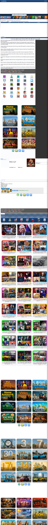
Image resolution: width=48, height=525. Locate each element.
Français (12, 69)
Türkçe (19, 71)
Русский (22, 70)
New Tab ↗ (9, 238)
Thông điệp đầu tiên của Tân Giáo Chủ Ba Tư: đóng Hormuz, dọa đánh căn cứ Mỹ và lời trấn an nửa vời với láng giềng (24, 284)
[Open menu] (4, 1)
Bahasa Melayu (19, 72)
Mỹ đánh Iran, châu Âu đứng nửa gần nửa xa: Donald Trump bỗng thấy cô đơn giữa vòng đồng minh (40, 300)
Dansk (9, 70)
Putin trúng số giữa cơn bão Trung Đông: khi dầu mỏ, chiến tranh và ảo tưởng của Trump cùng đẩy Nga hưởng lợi (40, 284)
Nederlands (6, 70)
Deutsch (8, 69)
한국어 (5, 71)
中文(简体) (8, 71)
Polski (15, 70)
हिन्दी (10, 72)
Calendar (38, 22)
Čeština (18, 70)
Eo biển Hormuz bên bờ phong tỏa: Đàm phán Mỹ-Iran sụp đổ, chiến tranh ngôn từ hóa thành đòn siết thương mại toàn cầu (40, 237)
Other (14, 20)
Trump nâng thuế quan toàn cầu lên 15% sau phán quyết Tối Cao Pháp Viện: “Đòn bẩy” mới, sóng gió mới (9, 363)
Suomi (12, 70)
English (5, 69)
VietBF (12, 20)
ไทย (5, 72)
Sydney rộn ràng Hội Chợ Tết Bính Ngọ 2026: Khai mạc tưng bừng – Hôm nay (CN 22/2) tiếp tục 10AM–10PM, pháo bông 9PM (40, 363)
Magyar (16, 71)
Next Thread (26, 215)
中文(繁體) (12, 71)
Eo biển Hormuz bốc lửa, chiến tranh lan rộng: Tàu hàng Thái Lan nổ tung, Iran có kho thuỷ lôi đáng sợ (40, 316)
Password (2, 21)
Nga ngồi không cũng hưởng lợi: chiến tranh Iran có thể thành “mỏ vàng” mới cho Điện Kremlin (24, 316)
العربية (2, 72)
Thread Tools (3, 37)
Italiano (19, 69)
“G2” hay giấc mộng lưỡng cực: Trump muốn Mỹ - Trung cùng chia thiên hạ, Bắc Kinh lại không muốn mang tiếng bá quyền (9, 316)
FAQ (23, 22)
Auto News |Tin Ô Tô (18, 20)
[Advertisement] (24, 8)
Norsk (2, 70)
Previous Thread (23, 215)
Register (9, 22)
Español (15, 69)
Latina (7, 72)
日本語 (2, 71)
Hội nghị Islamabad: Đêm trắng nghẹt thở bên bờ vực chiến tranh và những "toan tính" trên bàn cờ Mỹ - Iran (24, 268)
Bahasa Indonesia (14, 72)
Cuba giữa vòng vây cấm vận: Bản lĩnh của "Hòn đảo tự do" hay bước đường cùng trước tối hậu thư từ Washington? (24, 237)
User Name (2, 20)
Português (22, 69)
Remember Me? (9, 20)
